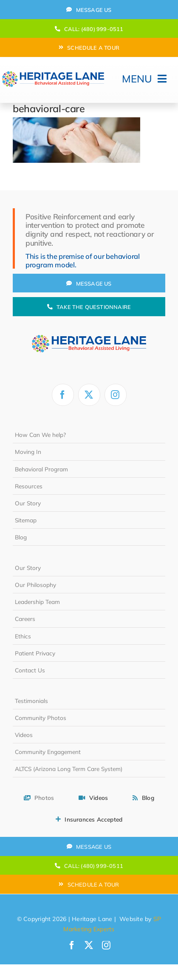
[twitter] (89, 395)
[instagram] (116, 395)
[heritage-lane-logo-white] (89, 327)
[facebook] (63, 395)
